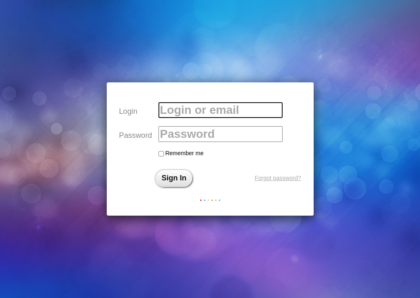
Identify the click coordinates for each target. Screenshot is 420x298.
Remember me (181, 153)
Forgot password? (277, 178)
